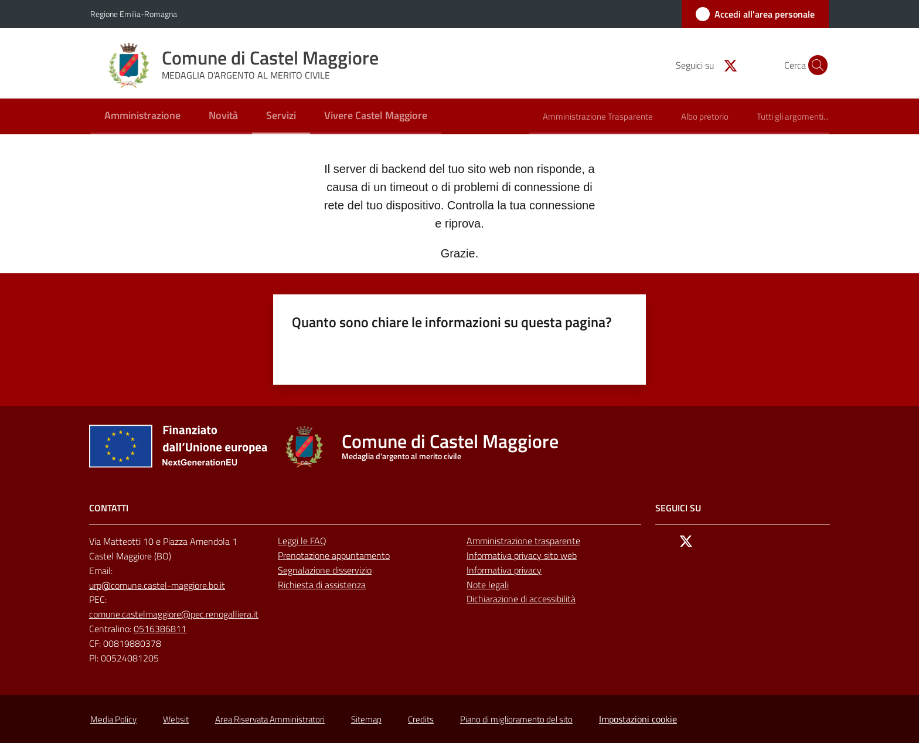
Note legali (488, 585)
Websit (176, 719)
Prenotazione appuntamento (334, 555)
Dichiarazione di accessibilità (521, 599)
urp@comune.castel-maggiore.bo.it (157, 585)
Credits (421, 719)
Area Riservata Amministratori (270, 719)
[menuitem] (142, 116)
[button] (815, 65)
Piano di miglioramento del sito (516, 719)
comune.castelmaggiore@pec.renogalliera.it (173, 614)
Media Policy (113, 719)
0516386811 (160, 629)
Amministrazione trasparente (523, 541)
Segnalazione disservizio (325, 570)
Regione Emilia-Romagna (133, 14)
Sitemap (366, 719)
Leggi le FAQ (302, 541)
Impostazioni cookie (638, 719)
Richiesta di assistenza (322, 585)
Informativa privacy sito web (522, 555)
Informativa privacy (504, 570)
